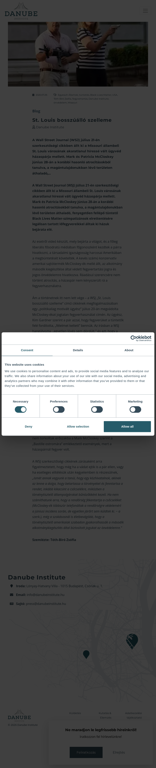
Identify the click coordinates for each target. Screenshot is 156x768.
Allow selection (78, 426)
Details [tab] (78, 350)
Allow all (127, 426)
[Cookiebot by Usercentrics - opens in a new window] (133, 338)
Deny (28, 426)
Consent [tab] (27, 350)
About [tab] (129, 350)
